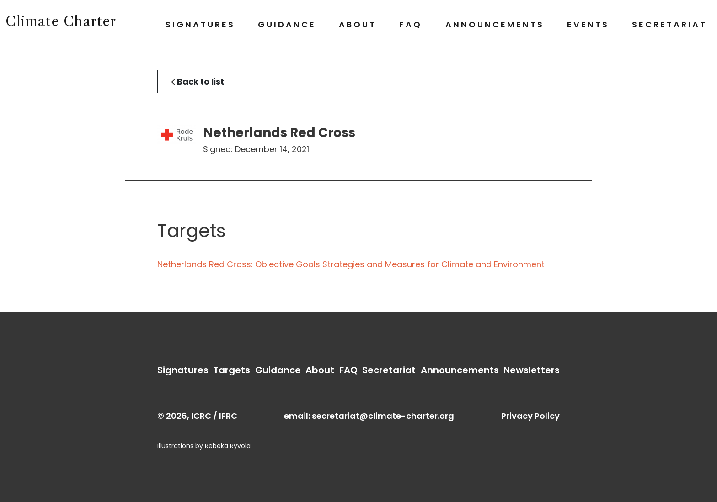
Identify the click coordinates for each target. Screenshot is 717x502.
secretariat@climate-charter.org (383, 416)
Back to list (197, 81)
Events (588, 24)
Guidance (287, 24)
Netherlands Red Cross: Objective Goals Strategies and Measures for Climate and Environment (351, 264)
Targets (231, 370)
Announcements (494, 24)
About (357, 24)
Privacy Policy (530, 416)
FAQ (410, 24)
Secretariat (669, 24)
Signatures (200, 24)
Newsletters (531, 370)
